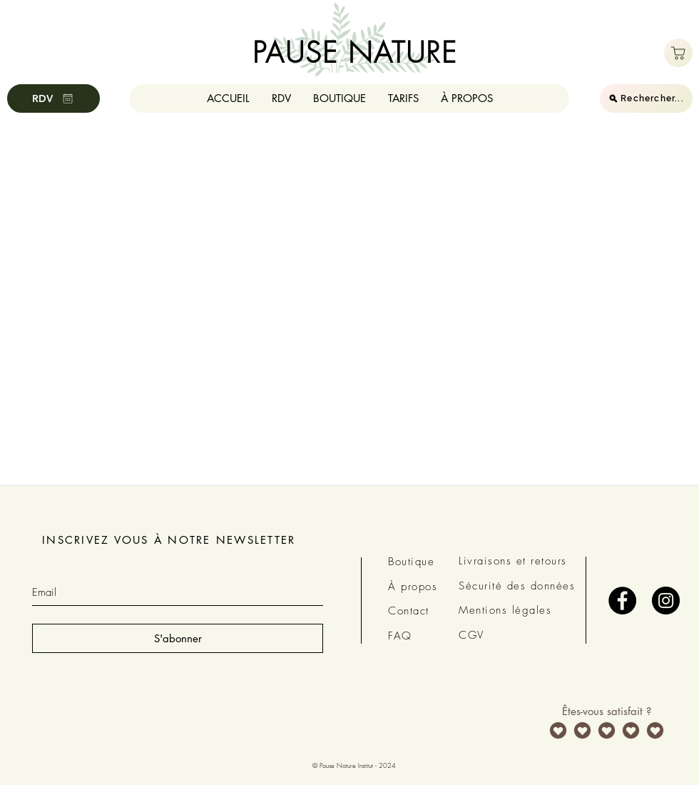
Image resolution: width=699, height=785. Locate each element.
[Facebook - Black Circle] (622, 600)
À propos (412, 586)
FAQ (400, 636)
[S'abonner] (177, 638)
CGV (471, 635)
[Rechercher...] (646, 98)
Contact (408, 611)
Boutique (411, 561)
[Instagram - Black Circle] (666, 600)
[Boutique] (678, 53)
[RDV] (53, 98)
